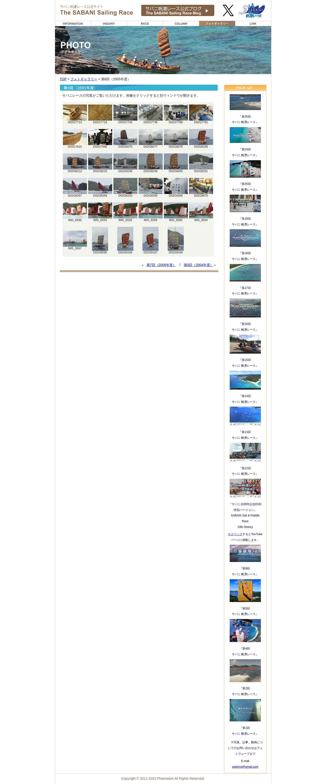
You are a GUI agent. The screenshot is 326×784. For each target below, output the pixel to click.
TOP (63, 79)
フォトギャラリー (83, 79)
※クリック (235, 534)
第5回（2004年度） (198, 265)
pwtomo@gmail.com (245, 766)
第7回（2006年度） (161, 265)
